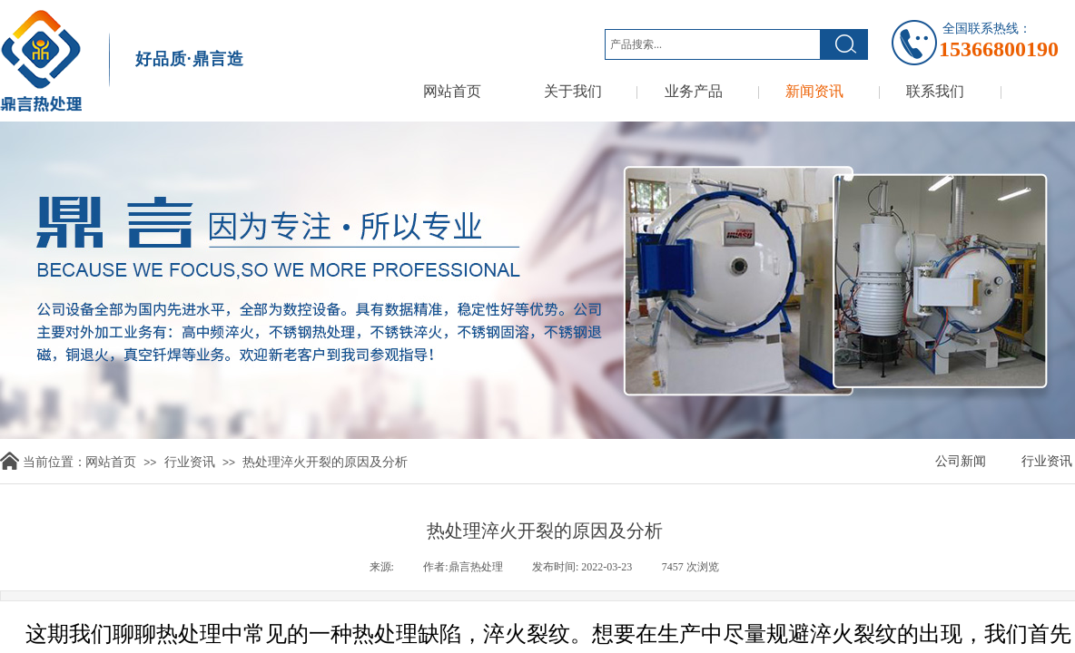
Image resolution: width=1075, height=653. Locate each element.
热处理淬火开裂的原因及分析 (325, 462)
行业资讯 (189, 462)
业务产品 (694, 91)
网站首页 (452, 91)
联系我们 (935, 91)
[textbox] (713, 44)
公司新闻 (960, 461)
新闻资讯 (814, 91)
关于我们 (573, 91)
